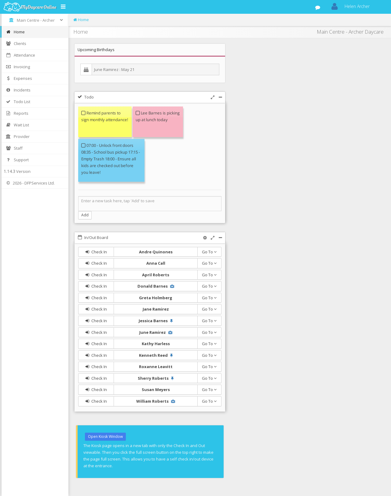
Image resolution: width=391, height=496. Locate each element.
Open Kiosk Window (105, 436)
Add (85, 215)
